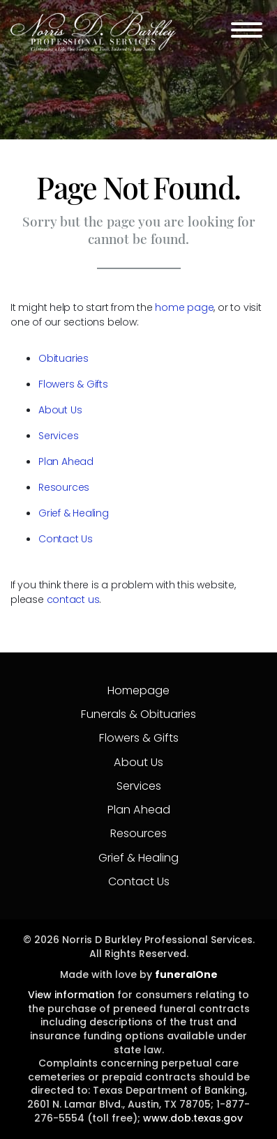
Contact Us (65, 539)
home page (184, 307)
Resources (63, 487)
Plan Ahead (65, 461)
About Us (60, 410)
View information (71, 995)
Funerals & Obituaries (138, 714)
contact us (73, 599)
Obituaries (63, 358)
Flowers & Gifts (73, 384)
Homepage (138, 690)
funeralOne (186, 974)
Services (58, 436)
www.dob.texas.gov (193, 1118)
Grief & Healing (73, 513)
